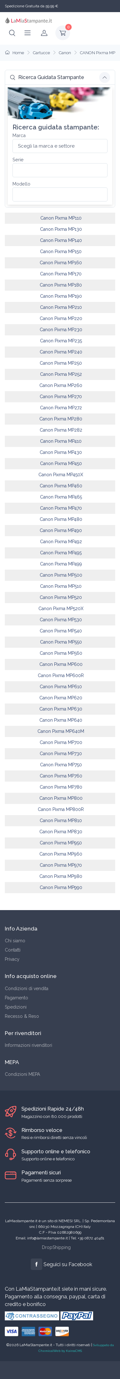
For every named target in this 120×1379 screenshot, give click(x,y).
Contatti (12, 949)
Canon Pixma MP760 (61, 775)
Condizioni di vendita (26, 988)
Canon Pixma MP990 (61, 887)
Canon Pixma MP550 (61, 642)
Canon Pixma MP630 (60, 708)
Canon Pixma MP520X (61, 608)
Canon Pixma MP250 (61, 363)
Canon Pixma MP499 (61, 563)
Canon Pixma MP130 (61, 229)
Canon (65, 52)
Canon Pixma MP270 (61, 396)
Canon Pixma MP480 (61, 519)
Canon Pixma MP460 (61, 485)
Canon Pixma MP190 (61, 296)
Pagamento (16, 997)
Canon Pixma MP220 (61, 318)
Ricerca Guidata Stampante (47, 77)
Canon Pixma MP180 (61, 285)
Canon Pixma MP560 (61, 653)
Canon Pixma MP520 (61, 597)
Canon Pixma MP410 (61, 441)
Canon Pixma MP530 (61, 619)
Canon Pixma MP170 (61, 273)
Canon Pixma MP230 (61, 329)
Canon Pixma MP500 (61, 575)
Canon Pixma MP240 (61, 351)
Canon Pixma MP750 (61, 764)
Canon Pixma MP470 (61, 508)
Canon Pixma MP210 (61, 307)
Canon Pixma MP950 (61, 842)
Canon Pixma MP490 (61, 530)
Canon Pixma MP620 (60, 697)
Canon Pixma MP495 (61, 552)
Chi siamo (15, 940)
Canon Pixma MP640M (60, 731)
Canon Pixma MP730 (61, 753)
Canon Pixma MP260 (60, 385)
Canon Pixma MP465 (61, 497)
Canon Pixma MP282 (61, 430)
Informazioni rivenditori (28, 1045)
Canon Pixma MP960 (60, 854)
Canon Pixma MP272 (61, 407)
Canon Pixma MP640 (60, 720)
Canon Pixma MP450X (60, 474)
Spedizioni (16, 1007)
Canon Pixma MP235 (61, 340)
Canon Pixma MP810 (61, 820)
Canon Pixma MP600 (61, 664)
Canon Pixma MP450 (61, 463)
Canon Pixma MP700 (61, 742)
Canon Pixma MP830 (60, 831)
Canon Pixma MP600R (61, 675)
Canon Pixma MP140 (61, 240)
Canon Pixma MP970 (61, 865)
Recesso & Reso (22, 1016)
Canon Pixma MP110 (61, 218)
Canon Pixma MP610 (61, 686)
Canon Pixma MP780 (61, 787)
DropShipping (56, 1247)
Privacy (12, 959)
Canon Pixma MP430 (61, 452)
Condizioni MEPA (22, 1074)
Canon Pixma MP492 (61, 541)
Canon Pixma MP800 (61, 798)
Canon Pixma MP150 (61, 251)
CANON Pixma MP (97, 52)
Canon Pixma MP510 (61, 586)
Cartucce (41, 52)
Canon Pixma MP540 (61, 630)
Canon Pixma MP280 (60, 418)
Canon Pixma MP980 (60, 876)
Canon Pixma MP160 (61, 262)
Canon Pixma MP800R (61, 809)
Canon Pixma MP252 (61, 374)
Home (14, 52)
